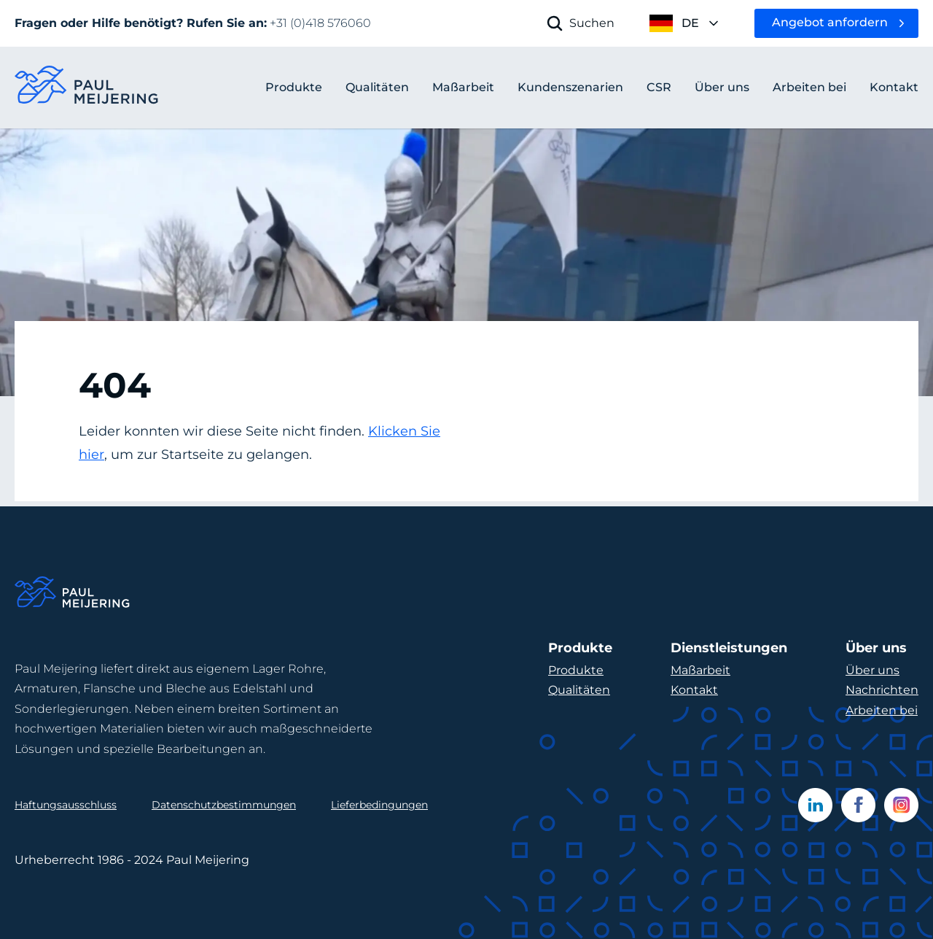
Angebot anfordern (830, 22)
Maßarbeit (700, 670)
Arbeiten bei (882, 710)
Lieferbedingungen (379, 804)
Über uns (872, 670)
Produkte (293, 87)
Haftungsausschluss (66, 804)
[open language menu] (684, 23)
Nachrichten (882, 690)
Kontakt (694, 690)
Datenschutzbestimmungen (224, 804)
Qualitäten (579, 690)
